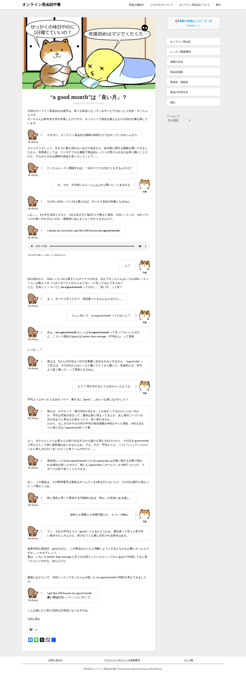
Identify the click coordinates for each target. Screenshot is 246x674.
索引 (218, 4)
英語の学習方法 (179, 92)
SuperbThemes (139, 668)
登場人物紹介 (136, 4)
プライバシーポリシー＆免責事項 (122, 659)
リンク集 (188, 659)
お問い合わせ (55, 659)
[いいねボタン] (30, 629)
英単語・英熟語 (179, 81)
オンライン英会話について (194, 4)
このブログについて (161, 4)
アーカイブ (173, 116)
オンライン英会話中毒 (41, 4)
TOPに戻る (34, 618)
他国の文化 (176, 61)
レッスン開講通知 (180, 51)
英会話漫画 (176, 71)
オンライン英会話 (180, 41)
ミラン (96, 184)
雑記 (172, 102)
